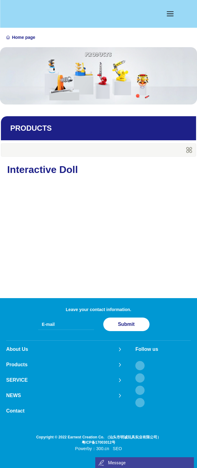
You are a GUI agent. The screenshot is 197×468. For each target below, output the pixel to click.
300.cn (102, 448)
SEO (117, 448)
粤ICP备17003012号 (98, 442)
